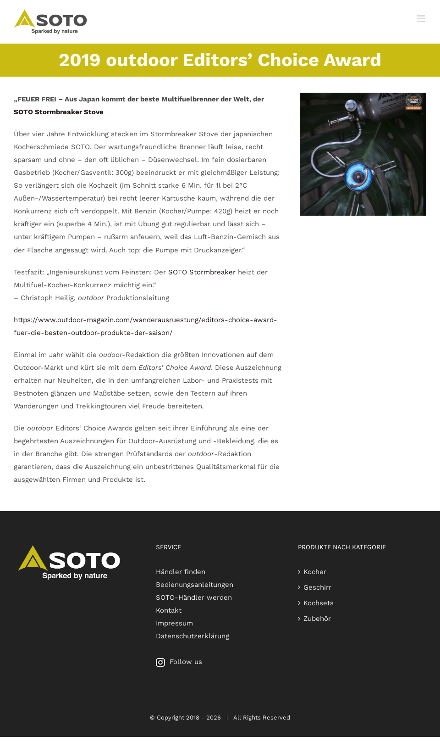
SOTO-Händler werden (194, 597)
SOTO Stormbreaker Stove (59, 112)
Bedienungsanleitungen (194, 585)
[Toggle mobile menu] (421, 18)
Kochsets (318, 603)
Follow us (179, 662)
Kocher (314, 572)
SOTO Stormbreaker (202, 272)
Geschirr (317, 587)
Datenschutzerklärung (192, 636)
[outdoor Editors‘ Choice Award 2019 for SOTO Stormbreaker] (363, 96)
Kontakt (169, 610)
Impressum (174, 623)
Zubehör (317, 618)
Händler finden (180, 572)
